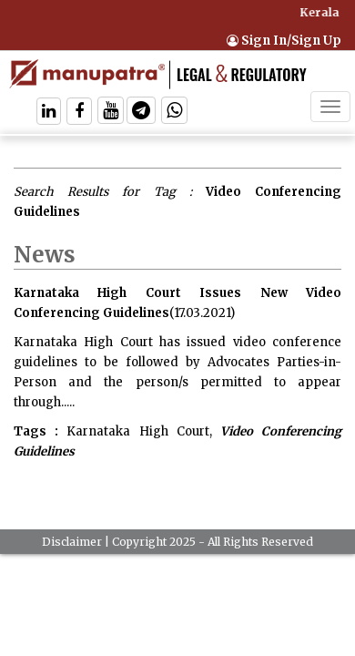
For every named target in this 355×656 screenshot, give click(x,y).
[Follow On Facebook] (79, 112)
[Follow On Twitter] (110, 112)
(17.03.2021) (202, 313)
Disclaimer (72, 541)
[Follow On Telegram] (141, 112)
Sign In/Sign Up (284, 40)
